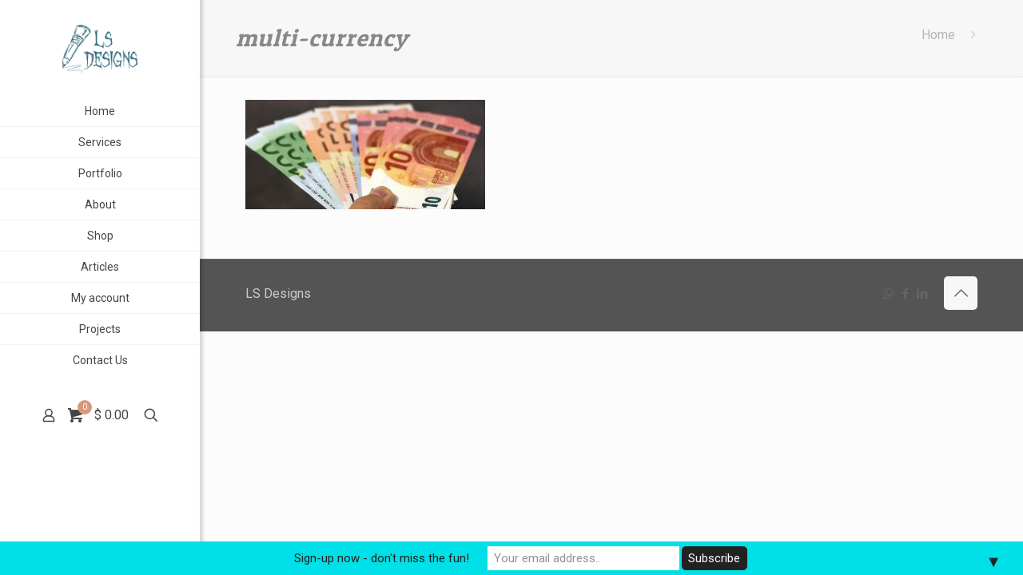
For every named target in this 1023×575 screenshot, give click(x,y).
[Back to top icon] (960, 293)
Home (938, 34)
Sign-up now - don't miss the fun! (381, 558)
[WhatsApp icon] (888, 294)
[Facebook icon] (905, 294)
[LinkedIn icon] (922, 294)
